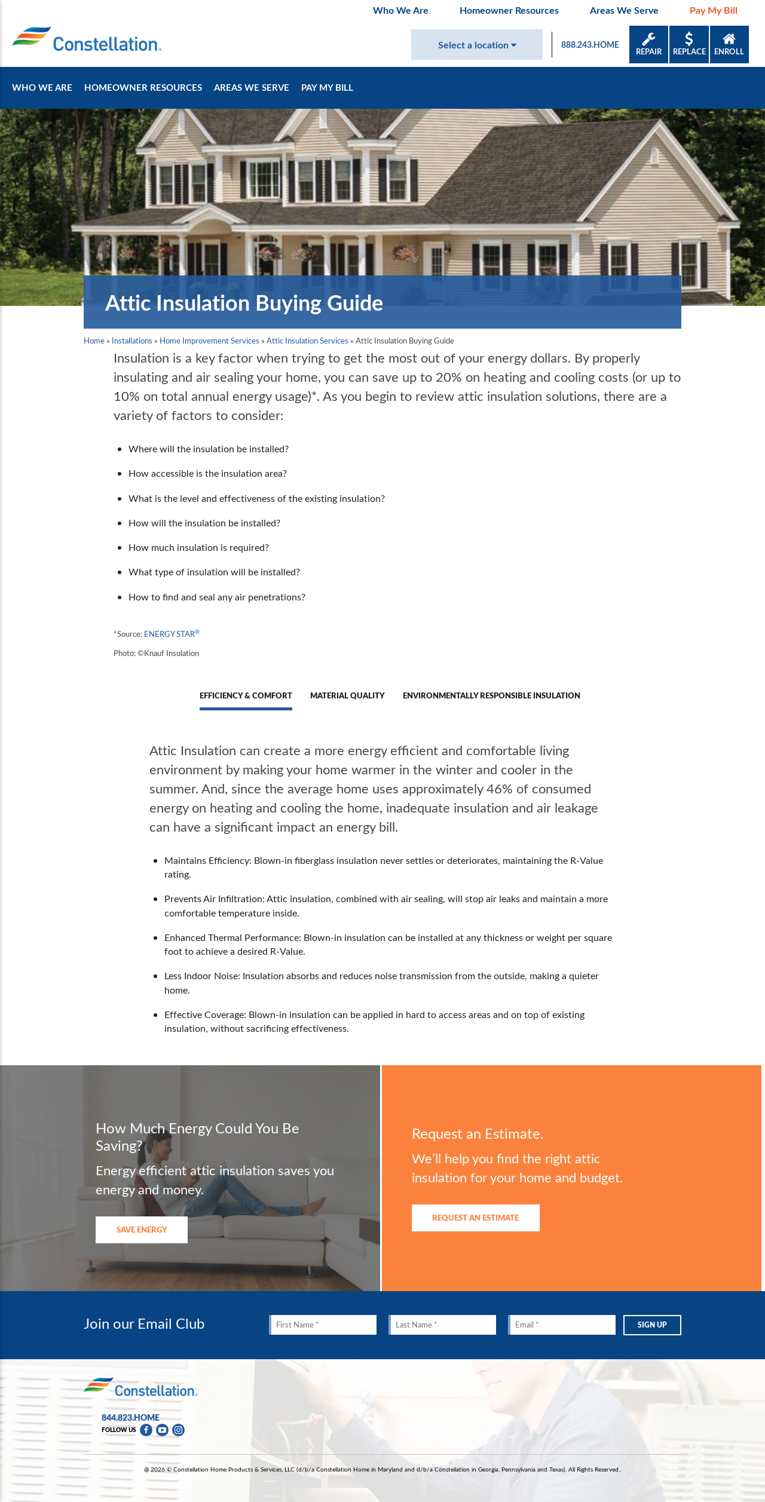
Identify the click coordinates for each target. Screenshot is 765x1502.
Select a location (477, 44)
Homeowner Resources (509, 10)
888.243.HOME (590, 44)
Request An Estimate (475, 1217)
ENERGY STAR (172, 634)
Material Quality (347, 695)
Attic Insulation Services (307, 340)
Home (94, 340)
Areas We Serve (624, 10)
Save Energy (142, 1229)
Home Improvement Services (209, 340)
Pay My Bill (714, 10)
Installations (132, 340)
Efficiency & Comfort (246, 695)
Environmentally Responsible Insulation (491, 695)
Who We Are (401, 10)
